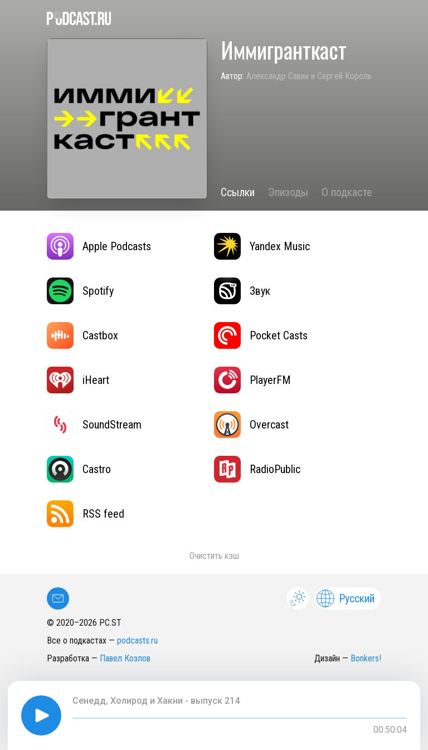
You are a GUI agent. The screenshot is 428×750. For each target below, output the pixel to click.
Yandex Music (262, 246)
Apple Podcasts (99, 246)
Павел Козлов (125, 658)
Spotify (80, 290)
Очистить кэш (214, 556)
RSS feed (85, 513)
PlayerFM (252, 380)
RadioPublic (257, 469)
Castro (79, 469)
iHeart (78, 380)
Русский (345, 598)
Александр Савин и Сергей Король (309, 76)
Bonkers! (366, 658)
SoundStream (94, 424)
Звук (242, 290)
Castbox (82, 335)
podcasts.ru (137, 640)
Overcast (251, 424)
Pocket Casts (261, 335)
